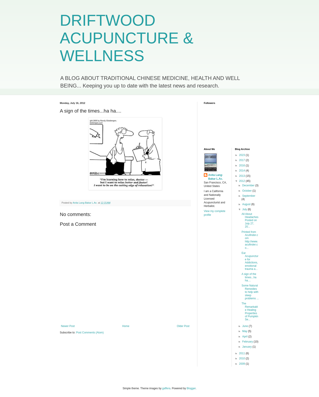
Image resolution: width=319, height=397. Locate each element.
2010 (242, 358)
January (247, 346)
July (245, 209)
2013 (242, 175)
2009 (242, 363)
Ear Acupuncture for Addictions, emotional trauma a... (249, 261)
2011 (242, 353)
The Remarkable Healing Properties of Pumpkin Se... (249, 311)
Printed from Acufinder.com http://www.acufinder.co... (249, 239)
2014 (242, 170)
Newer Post (68, 326)
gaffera (166, 388)
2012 (242, 181)
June (245, 326)
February (247, 341)
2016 (242, 165)
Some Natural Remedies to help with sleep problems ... (250, 292)
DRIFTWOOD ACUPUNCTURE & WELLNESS (126, 38)
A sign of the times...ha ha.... (248, 277)
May (245, 331)
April (245, 336)
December (248, 185)
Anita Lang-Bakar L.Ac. (215, 176)
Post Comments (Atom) (90, 332)
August (246, 204)
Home (125, 326)
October (247, 190)
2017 (242, 160)
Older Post (183, 326)
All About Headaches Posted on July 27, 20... (249, 220)
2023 (242, 155)
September (248, 195)
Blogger (191, 388)
